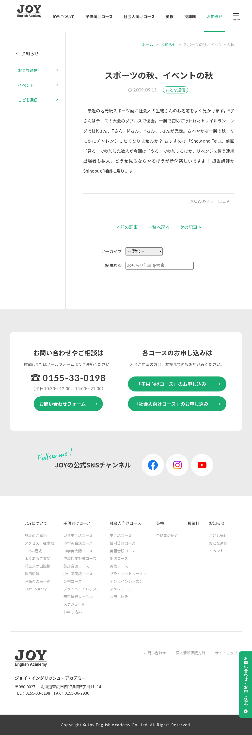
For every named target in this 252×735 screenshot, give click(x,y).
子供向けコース (99, 16)
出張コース (119, 558)
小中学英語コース (78, 573)
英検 (169, 16)
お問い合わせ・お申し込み (246, 681)
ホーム (148, 44)
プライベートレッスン (81, 588)
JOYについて (63, 16)
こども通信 (28, 100)
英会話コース (121, 535)
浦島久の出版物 (37, 566)
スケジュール (74, 604)
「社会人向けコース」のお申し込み (171, 403)
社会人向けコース (139, 16)
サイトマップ (226, 652)
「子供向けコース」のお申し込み (171, 383)
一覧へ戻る (159, 227)
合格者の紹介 (167, 535)
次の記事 (190, 227)
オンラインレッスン (126, 581)
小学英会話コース (78, 543)
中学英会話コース (78, 550)
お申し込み (72, 611)
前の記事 (127, 227)
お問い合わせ (155, 652)
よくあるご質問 (37, 558)
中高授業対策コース (79, 558)
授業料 (190, 16)
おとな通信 (175, 90)
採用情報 (32, 573)
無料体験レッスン (78, 596)
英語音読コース (76, 566)
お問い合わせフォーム (62, 403)
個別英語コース (122, 543)
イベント (26, 85)
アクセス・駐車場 (39, 543)
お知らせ (214, 16)
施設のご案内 (36, 535)
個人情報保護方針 (190, 652)
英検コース (72, 581)
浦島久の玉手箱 (37, 581)
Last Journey (36, 588)
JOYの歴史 (33, 550)
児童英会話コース (78, 535)
